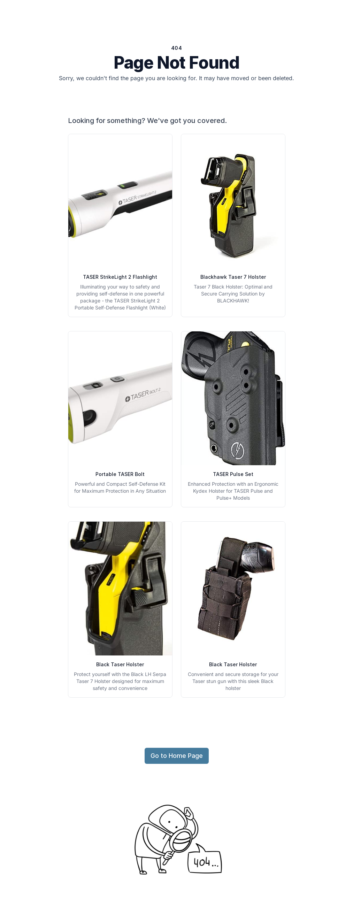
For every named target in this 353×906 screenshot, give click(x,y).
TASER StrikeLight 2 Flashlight (120, 277)
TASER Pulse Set (233, 474)
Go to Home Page (177, 755)
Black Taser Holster (120, 664)
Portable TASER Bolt (120, 474)
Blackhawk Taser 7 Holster (233, 277)
